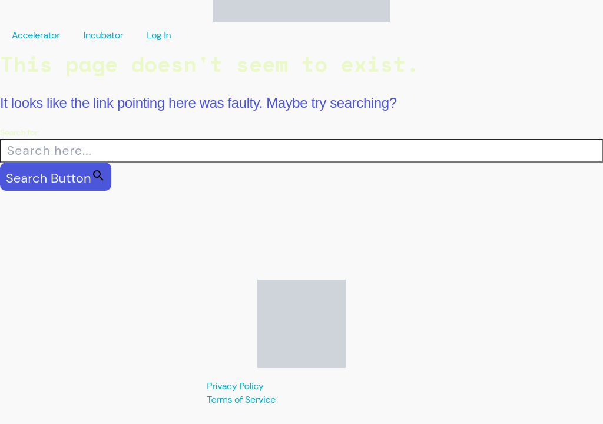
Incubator (104, 35)
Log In (159, 35)
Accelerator (36, 35)
